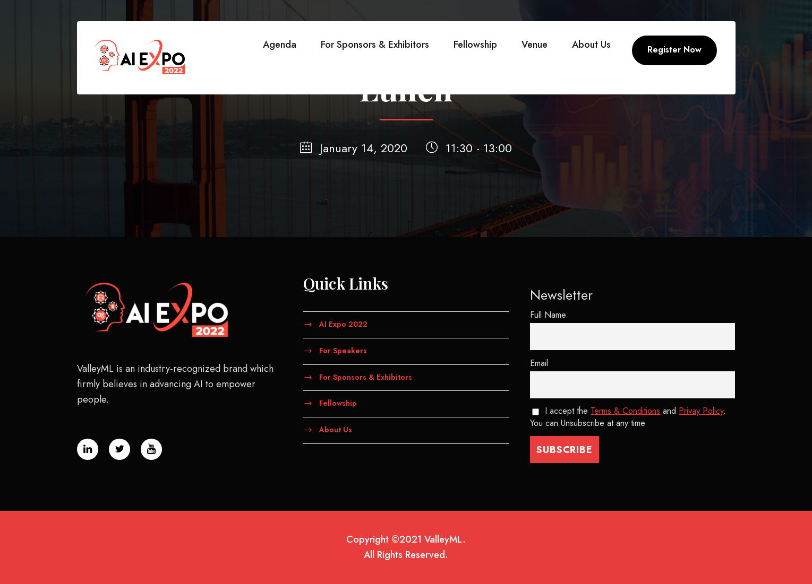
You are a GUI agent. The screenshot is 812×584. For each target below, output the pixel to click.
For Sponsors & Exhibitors (375, 44)
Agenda (279, 44)
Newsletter (561, 295)
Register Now (674, 49)
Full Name (548, 315)
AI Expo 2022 (343, 324)
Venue (535, 44)
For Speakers (343, 350)
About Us (591, 44)
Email (539, 363)
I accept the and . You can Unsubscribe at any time (628, 417)
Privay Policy (701, 411)
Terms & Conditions (625, 411)
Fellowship (475, 44)
